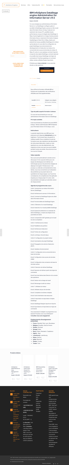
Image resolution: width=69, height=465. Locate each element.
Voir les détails (18, 379)
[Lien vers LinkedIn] (54, 463)
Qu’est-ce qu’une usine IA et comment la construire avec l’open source (16, 415)
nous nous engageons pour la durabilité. (53, 426)
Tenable (38, 411)
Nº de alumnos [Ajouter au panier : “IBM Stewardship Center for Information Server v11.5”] (38, 377)
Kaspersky (38, 401)
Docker (38, 395)
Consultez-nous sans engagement (40, 316)
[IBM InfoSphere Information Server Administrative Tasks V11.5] (1, 232)
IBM (37, 399)
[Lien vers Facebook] (56, 463)
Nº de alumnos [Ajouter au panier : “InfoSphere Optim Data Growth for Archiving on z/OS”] (25, 379)
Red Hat (38, 405)
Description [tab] (33, 84)
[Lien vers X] (58, 463)
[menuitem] (10, 5)
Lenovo (38, 403)
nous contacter (42, 63)
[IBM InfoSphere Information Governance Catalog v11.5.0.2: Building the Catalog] (68, 232)
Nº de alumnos (46, 68)
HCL (37, 397)
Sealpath (38, 407)
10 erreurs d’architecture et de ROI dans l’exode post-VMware (16, 426)
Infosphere (38, 78)
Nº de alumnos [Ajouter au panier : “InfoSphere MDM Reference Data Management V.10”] (13, 379)
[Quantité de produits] (31, 68)
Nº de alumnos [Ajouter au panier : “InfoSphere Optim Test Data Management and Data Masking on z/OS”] (50, 381)
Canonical (38, 393)
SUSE (37, 409)
